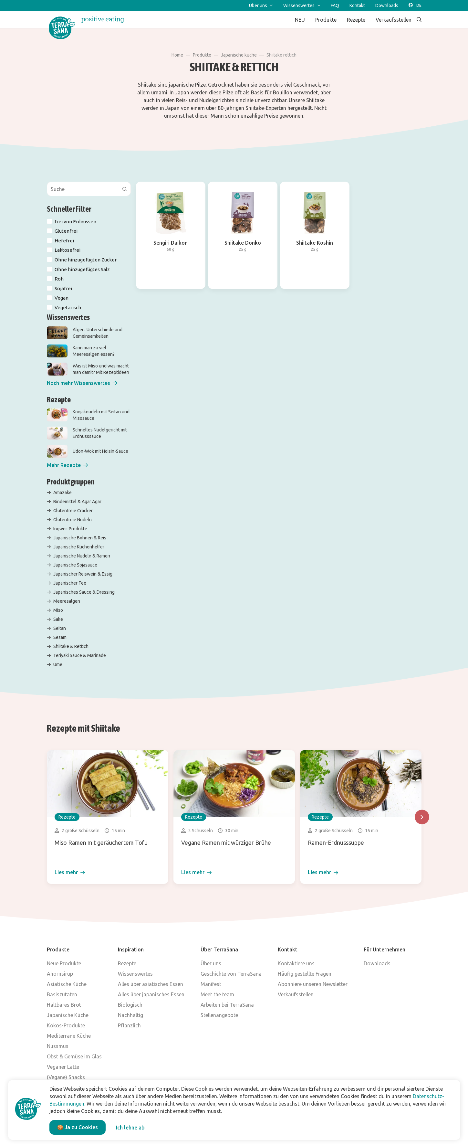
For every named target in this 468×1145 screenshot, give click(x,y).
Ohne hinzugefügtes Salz (82, 269)
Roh (59, 278)
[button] (82, 383)
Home (177, 55)
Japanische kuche (239, 55)
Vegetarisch (68, 307)
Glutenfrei (66, 231)
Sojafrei (63, 288)
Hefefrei (64, 240)
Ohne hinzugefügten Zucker (86, 259)
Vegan (61, 298)
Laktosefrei (67, 250)
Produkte (202, 55)
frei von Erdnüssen (75, 221)
